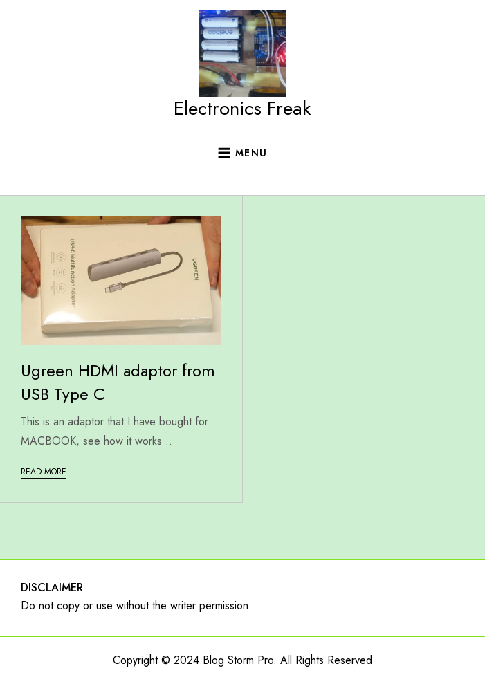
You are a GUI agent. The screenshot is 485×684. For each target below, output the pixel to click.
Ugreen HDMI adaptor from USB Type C (118, 382)
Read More (43, 471)
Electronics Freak (242, 108)
